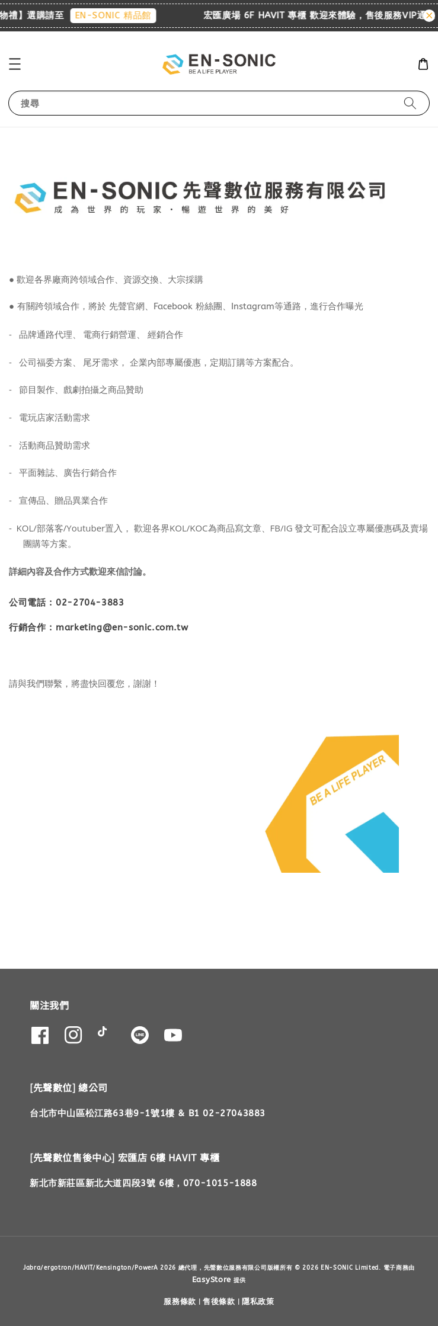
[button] (15, 64)
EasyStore (211, 1279)
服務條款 (180, 1301)
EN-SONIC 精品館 (119, 15)
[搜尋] (410, 102)
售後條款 (219, 1301)
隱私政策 (258, 1301)
